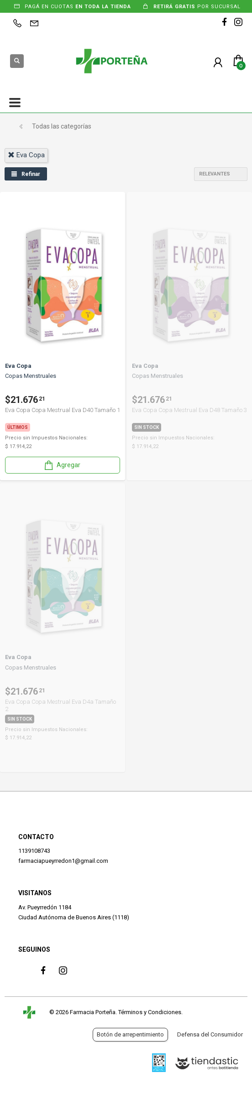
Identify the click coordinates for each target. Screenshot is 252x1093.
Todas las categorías (61, 126)
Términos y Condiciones (149, 1012)
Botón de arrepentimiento (130, 1034)
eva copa (26, 155)
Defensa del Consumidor (210, 1034)
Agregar (61, 465)
